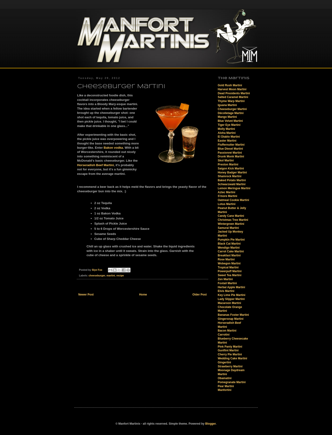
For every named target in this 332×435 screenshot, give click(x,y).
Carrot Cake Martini (231, 251)
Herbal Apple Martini (231, 287)
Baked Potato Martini (232, 180)
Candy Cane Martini (231, 216)
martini (111, 275)
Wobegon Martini (229, 263)
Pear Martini (226, 386)
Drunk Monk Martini (231, 156)
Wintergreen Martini (231, 224)
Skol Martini (226, 160)
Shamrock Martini (229, 176)
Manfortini (224, 390)
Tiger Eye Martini (229, 125)
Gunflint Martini (228, 350)
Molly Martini (226, 129)
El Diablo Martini (229, 136)
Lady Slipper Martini (231, 299)
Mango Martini (227, 117)
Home (143, 294)
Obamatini (225, 378)
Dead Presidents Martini (234, 93)
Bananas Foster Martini (233, 314)
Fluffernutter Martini (231, 144)
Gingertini (224, 362)
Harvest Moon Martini (232, 89)
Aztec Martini (226, 192)
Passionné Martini (230, 152)
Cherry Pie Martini (230, 354)
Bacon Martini (227, 330)
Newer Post (86, 294)
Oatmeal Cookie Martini (233, 200)
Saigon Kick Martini (231, 168)
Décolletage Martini (231, 113)
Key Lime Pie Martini (231, 295)
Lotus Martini (226, 204)
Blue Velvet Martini (230, 121)
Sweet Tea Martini (229, 275)
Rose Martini (226, 259)
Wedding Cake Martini (232, 358)
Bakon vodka (113, 147)
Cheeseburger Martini (232, 109)
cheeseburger (97, 275)
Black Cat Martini (229, 243)
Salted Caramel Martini (233, 97)
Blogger (210, 423)
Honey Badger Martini (232, 172)
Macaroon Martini (229, 303)
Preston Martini (228, 164)
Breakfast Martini (229, 255)
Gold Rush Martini (230, 85)
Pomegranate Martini (232, 382)
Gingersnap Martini (230, 318)
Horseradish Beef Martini (95, 165)
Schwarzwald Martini (231, 184)
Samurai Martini (228, 228)
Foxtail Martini (227, 283)
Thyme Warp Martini (231, 101)
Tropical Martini (228, 267)
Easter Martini (227, 140)
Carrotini (223, 334)
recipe (120, 275)
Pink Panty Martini (230, 346)
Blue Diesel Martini (230, 148)
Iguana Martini (227, 105)
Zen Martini (225, 279)
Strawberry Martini (230, 366)
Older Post (199, 294)
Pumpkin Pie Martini (231, 239)
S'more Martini (227, 196)
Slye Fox (97, 269)
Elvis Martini (226, 291)
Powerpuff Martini (229, 271)
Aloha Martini (227, 133)
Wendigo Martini (229, 247)
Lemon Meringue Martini (234, 188)
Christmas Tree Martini (233, 220)
